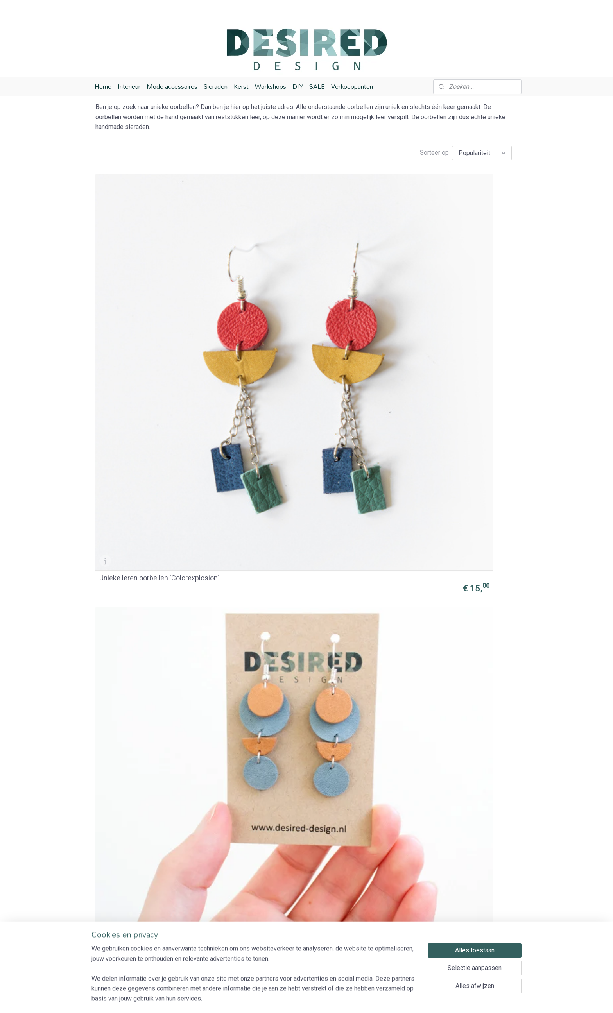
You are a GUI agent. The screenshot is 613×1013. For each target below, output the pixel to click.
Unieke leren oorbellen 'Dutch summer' (144, 681)
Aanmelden (461, 943)
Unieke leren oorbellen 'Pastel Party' (360, 816)
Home (103, 86)
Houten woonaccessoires (302, 943)
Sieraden (216, 86)
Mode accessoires (172, 86)
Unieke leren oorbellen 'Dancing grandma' (456, 546)
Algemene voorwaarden (213, 923)
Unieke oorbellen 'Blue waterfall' (348, 276)
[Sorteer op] (481, 153)
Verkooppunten (352, 86)
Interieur (129, 86)
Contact (191, 943)
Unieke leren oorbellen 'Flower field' (456, 816)
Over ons (193, 893)
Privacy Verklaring (206, 933)
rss (295, 998)
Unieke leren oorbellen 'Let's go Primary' (465, 411)
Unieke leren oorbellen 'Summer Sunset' (456, 276)
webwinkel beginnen (324, 998)
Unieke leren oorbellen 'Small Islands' (251, 276)
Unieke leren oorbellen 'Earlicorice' (133, 546)
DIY (297, 86)
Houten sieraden (289, 933)
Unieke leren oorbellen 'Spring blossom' (253, 411)
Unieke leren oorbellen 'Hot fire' (356, 411)
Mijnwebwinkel (390, 998)
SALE (317, 86)
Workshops (270, 86)
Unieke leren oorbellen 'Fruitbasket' (241, 681)
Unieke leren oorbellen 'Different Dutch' (456, 681)
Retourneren (198, 913)
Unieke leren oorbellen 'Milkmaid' (241, 816)
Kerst (241, 86)
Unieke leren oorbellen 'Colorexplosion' (133, 276)
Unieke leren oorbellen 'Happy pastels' (145, 411)
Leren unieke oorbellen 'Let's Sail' (143, 816)
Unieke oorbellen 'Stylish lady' (252, 549)
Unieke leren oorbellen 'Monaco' (348, 681)
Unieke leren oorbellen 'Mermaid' (348, 546)
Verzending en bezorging (215, 903)
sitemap (280, 998)
